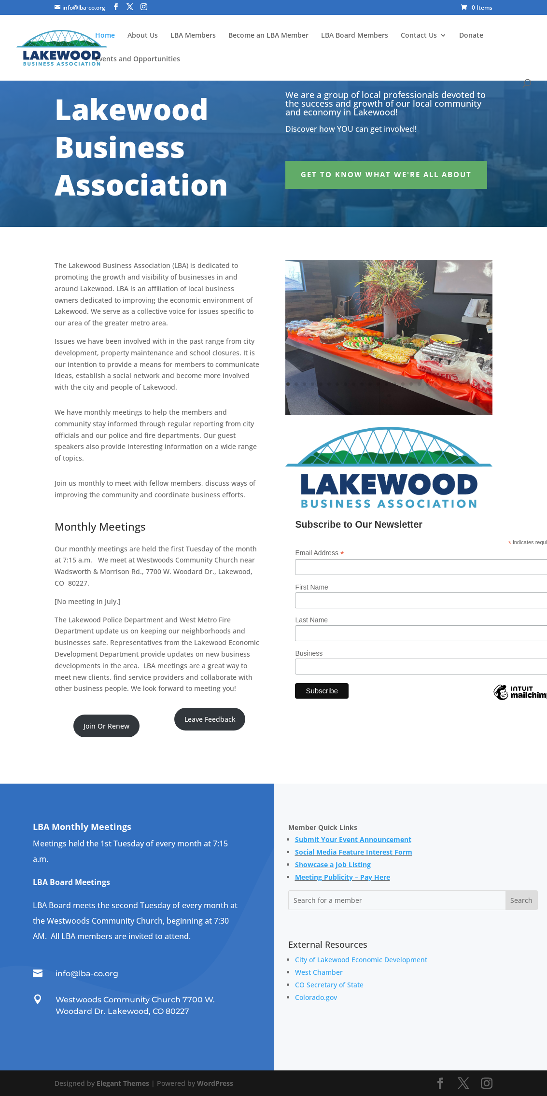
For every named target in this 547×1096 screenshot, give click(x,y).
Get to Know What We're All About (386, 174)
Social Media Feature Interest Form (353, 852)
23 (468, 384)
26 (389, 395)
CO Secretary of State (329, 984)
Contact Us (419, 36)
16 (411, 384)
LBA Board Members (354, 36)
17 (419, 384)
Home (105, 36)
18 (427, 384)
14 (394, 384)
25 (485, 384)
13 (386, 384)
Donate (471, 36)
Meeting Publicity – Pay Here (342, 877)
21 (452, 384)
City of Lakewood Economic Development (361, 959)
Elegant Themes (123, 1083)
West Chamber (319, 972)
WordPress (215, 1083)
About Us (142, 36)
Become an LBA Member (268, 36)
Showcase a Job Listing (333, 864)
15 (403, 384)
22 (460, 384)
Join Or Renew (106, 726)
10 (362, 384)
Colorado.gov (316, 997)
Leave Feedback (210, 719)
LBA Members (193, 36)
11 (370, 384)
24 (476, 384)
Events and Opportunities (137, 59)
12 (378, 384)
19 (435, 384)
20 (444, 384)
